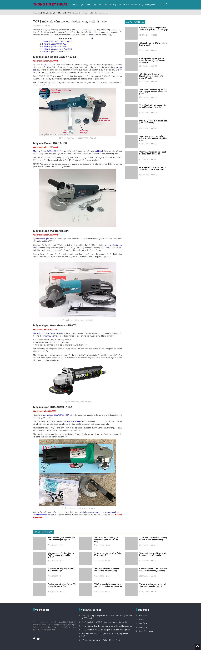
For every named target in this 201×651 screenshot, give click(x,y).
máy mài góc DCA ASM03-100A (56, 415)
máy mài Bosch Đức (99, 151)
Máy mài (61, 13)
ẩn (92, 38)
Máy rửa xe (142, 623)
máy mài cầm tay (51, 336)
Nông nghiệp (149, 4)
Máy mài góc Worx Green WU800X (48, 333)
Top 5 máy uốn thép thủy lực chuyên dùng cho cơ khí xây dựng (106, 626)
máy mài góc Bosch (46, 238)
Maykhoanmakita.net (42, 514)
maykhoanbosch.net (111, 512)
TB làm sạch (102, 4)
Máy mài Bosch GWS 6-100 (44, 151)
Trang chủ (37, 13)
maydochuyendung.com (88, 512)
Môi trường (138, 4)
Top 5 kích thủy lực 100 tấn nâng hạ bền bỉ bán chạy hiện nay (105, 630)
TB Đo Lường (91, 4)
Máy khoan (142, 616)
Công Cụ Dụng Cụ (77, 4)
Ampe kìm (142, 627)
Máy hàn (141, 619)
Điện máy (112, 4)
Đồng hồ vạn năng (145, 631)
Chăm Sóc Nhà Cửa (125, 4)
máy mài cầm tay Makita (76, 421)
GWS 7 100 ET (48, 64)
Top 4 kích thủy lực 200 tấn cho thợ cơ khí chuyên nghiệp (104, 622)
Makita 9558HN (48, 241)
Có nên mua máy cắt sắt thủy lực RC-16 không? (100, 640)
